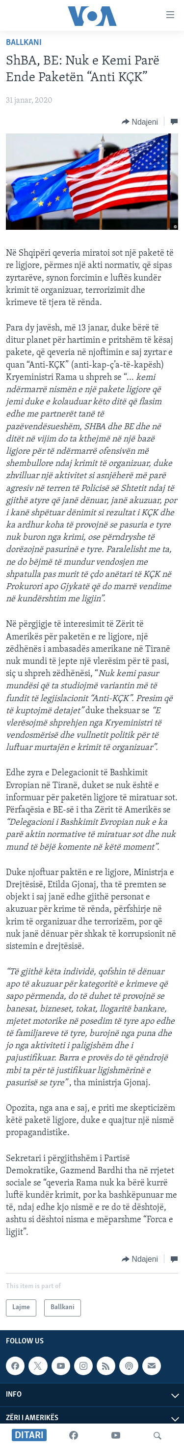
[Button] (140, 121)
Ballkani (24, 42)
